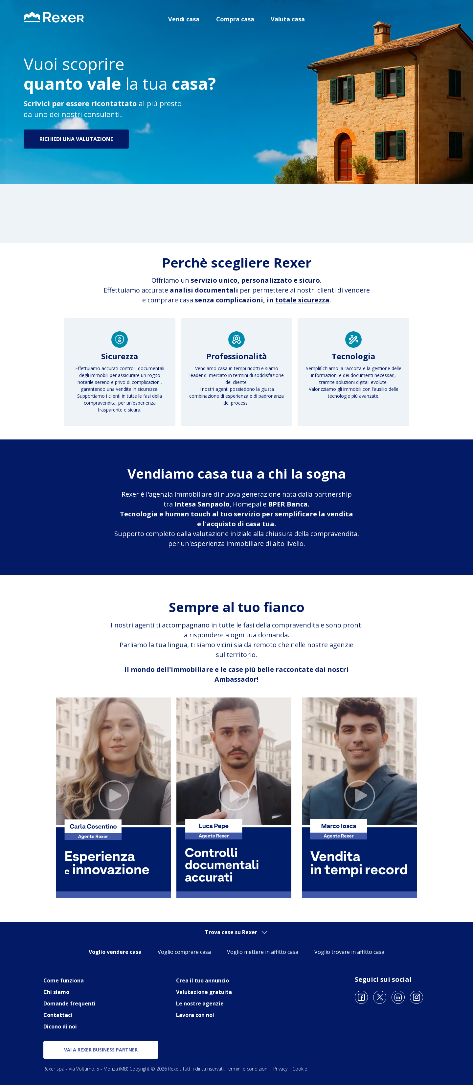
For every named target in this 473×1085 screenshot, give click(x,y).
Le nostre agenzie (200, 1003)
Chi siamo (56, 992)
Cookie (299, 1069)
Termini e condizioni (247, 1069)
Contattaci (57, 1015)
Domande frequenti (69, 1003)
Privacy (280, 1069)
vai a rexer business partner (101, 1050)
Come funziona (63, 980)
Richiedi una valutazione (76, 139)
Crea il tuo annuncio (202, 980)
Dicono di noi (60, 1026)
